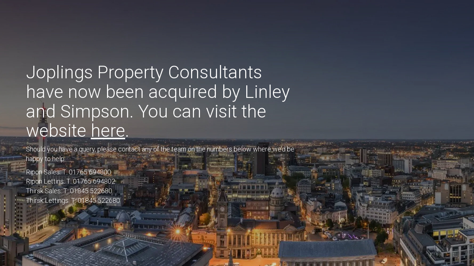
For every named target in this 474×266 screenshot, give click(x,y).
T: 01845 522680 (87, 191)
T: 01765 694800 (86, 172)
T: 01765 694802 (90, 181)
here (108, 130)
